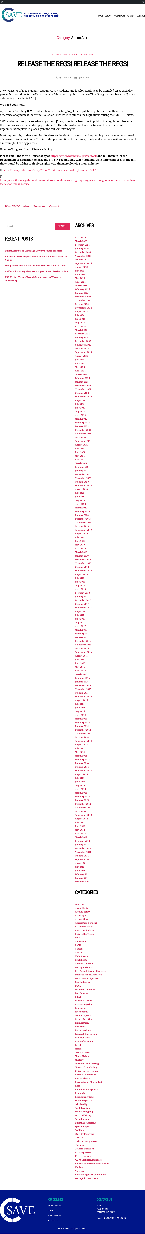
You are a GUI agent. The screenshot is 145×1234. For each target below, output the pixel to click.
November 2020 (83, 478)
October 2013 (82, 767)
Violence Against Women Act (90, 1175)
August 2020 (81, 489)
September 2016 (83, 652)
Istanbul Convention (86, 1034)
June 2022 (80, 408)
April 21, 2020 (83, 77)
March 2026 (81, 241)
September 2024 (83, 308)
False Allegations (84, 1004)
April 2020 (80, 504)
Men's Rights (82, 1056)
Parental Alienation (85, 1075)
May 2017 (80, 622)
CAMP (78, 945)
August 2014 (81, 745)
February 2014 (82, 759)
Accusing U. (81, 915)
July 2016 (80, 659)
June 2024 (80, 319)
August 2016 (81, 656)
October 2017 (82, 604)
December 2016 (83, 641)
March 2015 (81, 719)
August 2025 (81, 267)
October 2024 (82, 304)
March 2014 (81, 756)
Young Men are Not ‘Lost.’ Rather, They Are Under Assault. (36, 266)
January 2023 (82, 382)
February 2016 (82, 678)
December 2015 (83, 685)
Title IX (79, 1138)
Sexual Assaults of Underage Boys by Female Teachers (34, 251)
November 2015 (83, 689)
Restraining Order (84, 1097)
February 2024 (82, 334)
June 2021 (80, 452)
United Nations (83, 1156)
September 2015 (83, 696)
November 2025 (83, 256)
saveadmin (65, 77)
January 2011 (82, 878)
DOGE (78, 986)
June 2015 (80, 708)
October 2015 (82, 693)
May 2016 (80, 667)
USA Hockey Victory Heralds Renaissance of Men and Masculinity (33, 279)
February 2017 (82, 633)
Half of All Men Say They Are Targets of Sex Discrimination (37, 272)
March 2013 (81, 793)
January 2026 (82, 248)
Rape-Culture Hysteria (87, 1089)
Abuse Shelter (82, 908)
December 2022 (83, 385)
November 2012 (83, 807)
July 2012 (80, 822)
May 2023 (80, 367)
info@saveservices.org (115, 1218)
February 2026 (82, 245)
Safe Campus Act (84, 1100)
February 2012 (82, 841)
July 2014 (80, 748)
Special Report (83, 1126)
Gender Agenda (83, 1015)
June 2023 (80, 363)
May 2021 (80, 456)
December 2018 (83, 559)
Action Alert (59, 55)
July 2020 (80, 493)
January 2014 (82, 763)
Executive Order (83, 1001)
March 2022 (81, 419)
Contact (141, 15)
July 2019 (80, 537)
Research (80, 1093)
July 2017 (80, 615)
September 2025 (83, 263)
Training (79, 1145)
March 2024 (81, 330)
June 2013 (80, 782)
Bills (77, 938)
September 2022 (83, 397)
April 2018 (80, 589)
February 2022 (82, 422)
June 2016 (80, 663)
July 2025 (80, 271)
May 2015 (80, 711)
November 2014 (83, 733)
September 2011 (83, 859)
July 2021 (80, 448)
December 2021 (83, 430)
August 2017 (81, 611)
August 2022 (81, 400)
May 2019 (80, 545)
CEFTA (78, 952)
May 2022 (80, 411)
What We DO (13, 206)
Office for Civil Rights (86, 1071)
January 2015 (82, 726)
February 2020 (82, 511)
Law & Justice (82, 1038)
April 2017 (80, 626)
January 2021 (82, 471)
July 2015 (80, 704)
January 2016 (82, 682)
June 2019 (80, 541)
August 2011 (81, 863)
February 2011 (82, 874)
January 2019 (82, 556)
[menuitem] (2, 2)
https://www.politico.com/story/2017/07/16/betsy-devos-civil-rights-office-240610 (52, 170)
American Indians (84, 930)
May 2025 (80, 278)
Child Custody (82, 956)
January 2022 (82, 426)
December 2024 (83, 297)
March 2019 (81, 552)
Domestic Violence (85, 989)
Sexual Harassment (85, 1123)
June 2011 (80, 870)
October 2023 (82, 348)
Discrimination (83, 982)
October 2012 (82, 811)
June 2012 (80, 826)
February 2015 (82, 722)
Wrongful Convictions (86, 1178)
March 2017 (81, 630)
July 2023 (80, 360)
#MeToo (79, 904)
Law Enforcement (84, 1041)
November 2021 (83, 434)
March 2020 (81, 508)
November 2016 (83, 645)
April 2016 (80, 671)
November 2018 (83, 563)
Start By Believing (84, 1134)
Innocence (80, 1026)
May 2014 (80, 752)
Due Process (87, 55)
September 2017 (83, 608)
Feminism (80, 1008)
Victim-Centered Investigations (92, 1163)
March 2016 (81, 674)
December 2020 (83, 474)
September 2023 (83, 352)
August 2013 (81, 774)
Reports (131, 15)
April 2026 (80, 237)
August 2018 (81, 574)
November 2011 (83, 852)
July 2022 (80, 404)
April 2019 (80, 548)
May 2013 (80, 785)
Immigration (82, 1023)
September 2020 (83, 485)
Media (78, 1049)
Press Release (82, 1078)
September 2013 (83, 770)
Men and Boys (82, 1052)
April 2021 (80, 459)
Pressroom (119, 15)
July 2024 (80, 315)
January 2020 (82, 515)
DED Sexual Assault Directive (90, 971)
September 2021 (83, 441)
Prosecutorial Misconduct (88, 1082)
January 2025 (82, 293)
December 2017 (83, 600)
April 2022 (80, 415)
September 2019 (83, 530)
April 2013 (80, 789)
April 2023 (80, 371)
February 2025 (82, 289)
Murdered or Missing (86, 1067)
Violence (79, 1171)
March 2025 (81, 285)
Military (79, 1060)
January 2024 (82, 337)
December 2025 (83, 252)
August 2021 (81, 445)
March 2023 (81, 374)
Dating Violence (83, 967)
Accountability (82, 912)
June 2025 (80, 274)
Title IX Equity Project (87, 1141)
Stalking (79, 1130)
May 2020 (80, 500)
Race (77, 1086)
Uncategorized (83, 1152)
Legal (78, 1045)
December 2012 (83, 804)
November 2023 (83, 345)
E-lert (78, 997)
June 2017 (80, 619)
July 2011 (80, 867)
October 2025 (82, 260)
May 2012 (80, 830)
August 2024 (81, 311)
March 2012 (81, 837)
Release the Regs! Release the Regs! (72, 64)
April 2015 (80, 715)
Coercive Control (84, 963)
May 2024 (80, 322)
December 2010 (83, 882)
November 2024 (83, 300)
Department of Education (88, 975)
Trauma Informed (84, 1149)
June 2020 (80, 497)
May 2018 (80, 585)
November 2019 (83, 522)
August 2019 (81, 534)
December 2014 (83, 730)
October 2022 (82, 393)
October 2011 (82, 856)
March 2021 (81, 463)
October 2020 (82, 482)
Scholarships (82, 1104)
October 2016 (82, 648)
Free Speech (81, 1012)
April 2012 (80, 833)
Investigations (83, 1030)
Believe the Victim (85, 934)
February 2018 (82, 593)
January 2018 (82, 596)
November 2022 (83, 389)
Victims (79, 1167)
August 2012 (81, 819)
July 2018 (80, 578)
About (108, 15)
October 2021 (82, 437)
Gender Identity (83, 1019)
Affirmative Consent (86, 923)
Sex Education (82, 1108)
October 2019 (82, 526)
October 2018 (82, 567)
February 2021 (82, 467)
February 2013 (82, 796)
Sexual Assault (83, 1119)
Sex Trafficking (83, 1115)
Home (100, 15)
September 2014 (83, 741)
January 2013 (82, 800)
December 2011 (83, 848)
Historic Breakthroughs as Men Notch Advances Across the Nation (36, 259)
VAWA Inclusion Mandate (88, 1160)
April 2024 (80, 326)
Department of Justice (87, 978)
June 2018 (80, 582)
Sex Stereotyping (84, 1112)
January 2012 (82, 845)
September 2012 (83, 815)
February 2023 (82, 378)
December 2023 (83, 341)
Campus (73, 55)
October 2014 (82, 737)
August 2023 (81, 356)
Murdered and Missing (87, 1063)
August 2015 (81, 700)
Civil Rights (81, 960)
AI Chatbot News (84, 926)
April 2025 (80, 282)
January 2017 (82, 637)
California (80, 941)
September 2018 (83, 571)
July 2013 (80, 778)
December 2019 (83, 519)
